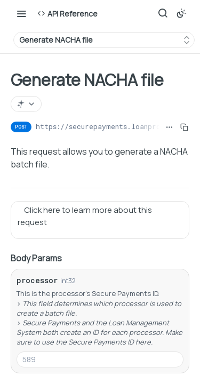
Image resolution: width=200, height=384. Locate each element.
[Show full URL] (169, 127)
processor (37, 280)
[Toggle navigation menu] (21, 13)
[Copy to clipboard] (184, 127)
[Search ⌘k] (163, 13)
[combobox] (100, 359)
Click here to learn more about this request (85, 216)
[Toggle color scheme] (181, 13)
